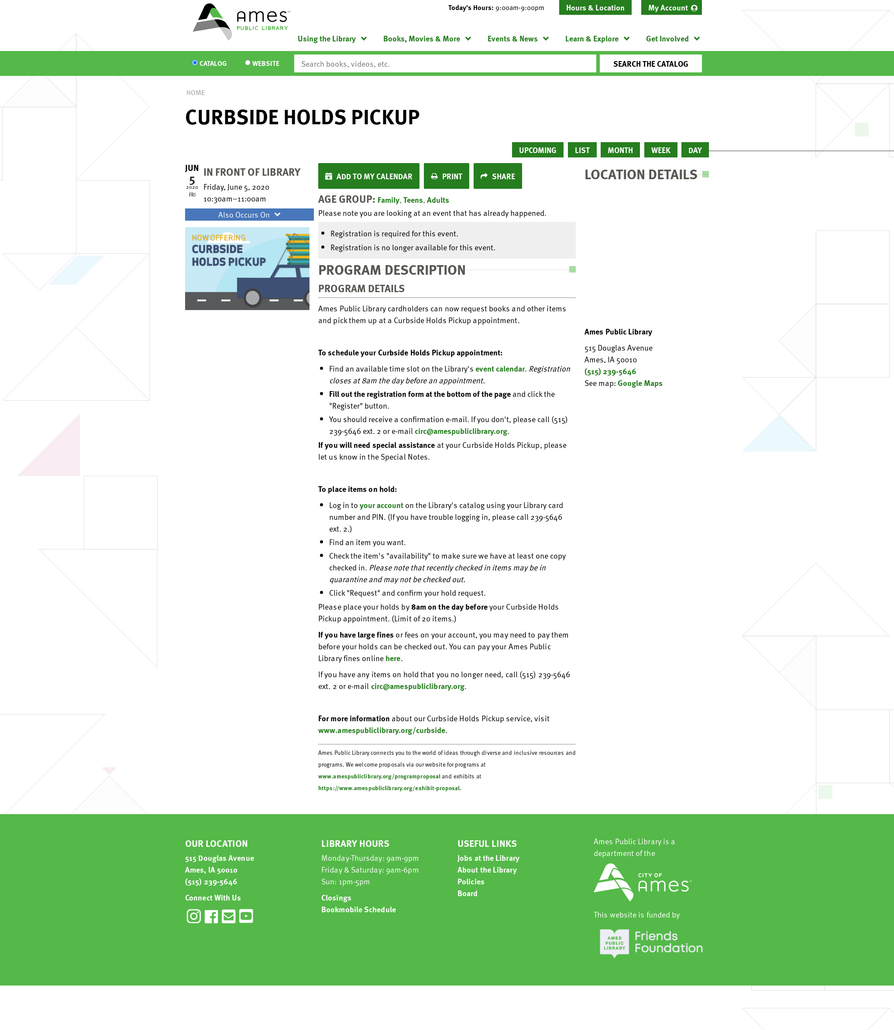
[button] (499, 7)
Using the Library (327, 38)
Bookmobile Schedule (358, 909)
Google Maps (640, 383)
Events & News (513, 38)
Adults (438, 199)
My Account (668, 7)
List (582, 150)
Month (620, 150)
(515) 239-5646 (610, 371)
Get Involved (667, 38)
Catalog (213, 64)
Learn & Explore (592, 38)
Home (195, 92)
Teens (413, 199)
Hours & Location (595, 7)
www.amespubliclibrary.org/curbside (381, 730)
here (392, 658)
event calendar (500, 368)
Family (388, 199)
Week (660, 150)
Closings (336, 897)
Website (265, 64)
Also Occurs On (250, 214)
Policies (471, 881)
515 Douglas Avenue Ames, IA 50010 (219, 863)
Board (467, 893)
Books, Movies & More (421, 38)
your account (381, 505)
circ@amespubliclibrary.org (461, 431)
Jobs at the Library (488, 857)
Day (695, 150)
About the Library (487, 869)
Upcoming (538, 150)
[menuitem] (671, 7)
